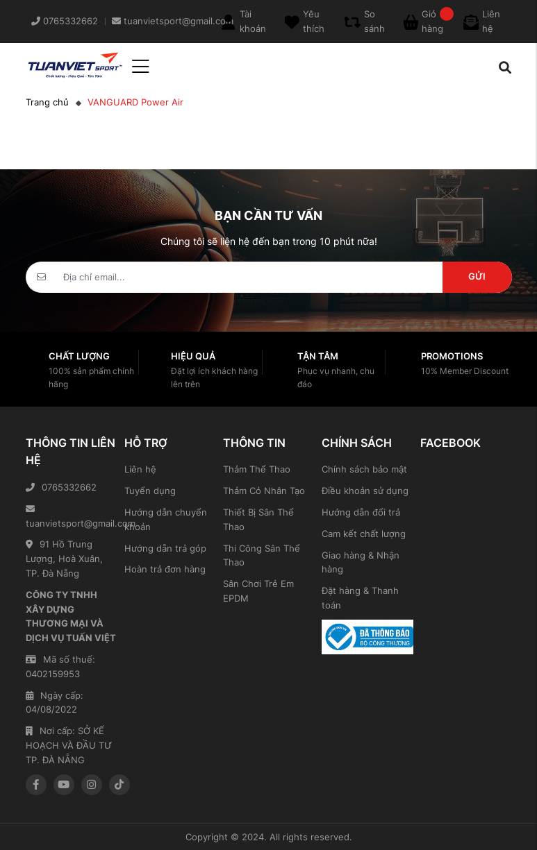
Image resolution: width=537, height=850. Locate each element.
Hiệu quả (193, 356)
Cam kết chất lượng (364, 533)
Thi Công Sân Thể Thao (261, 555)
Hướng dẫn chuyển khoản (165, 519)
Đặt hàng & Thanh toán (360, 598)
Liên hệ (140, 469)
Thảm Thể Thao (256, 469)
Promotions (452, 356)
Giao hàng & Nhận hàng (360, 562)
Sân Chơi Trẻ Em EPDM (258, 591)
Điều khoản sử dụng (365, 490)
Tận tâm (317, 356)
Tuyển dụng (150, 490)
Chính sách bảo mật (364, 469)
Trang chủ (47, 102)
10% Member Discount (465, 371)
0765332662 (61, 487)
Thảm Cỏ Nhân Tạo (264, 490)
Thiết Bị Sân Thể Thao (258, 519)
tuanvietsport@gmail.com (71, 516)
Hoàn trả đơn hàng (165, 569)
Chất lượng (79, 356)
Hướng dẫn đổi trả (361, 512)
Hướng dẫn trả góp (165, 548)
